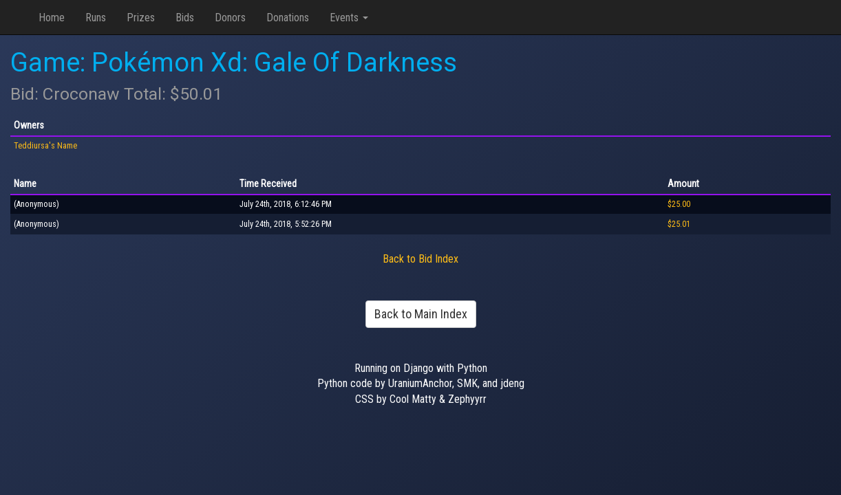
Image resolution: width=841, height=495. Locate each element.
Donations (287, 17)
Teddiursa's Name (45, 146)
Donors (230, 17)
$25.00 (679, 204)
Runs (95, 17)
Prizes (141, 17)
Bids (184, 17)
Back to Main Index (420, 314)
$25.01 (679, 224)
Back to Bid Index (420, 258)
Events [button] (349, 17)
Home (52, 17)
